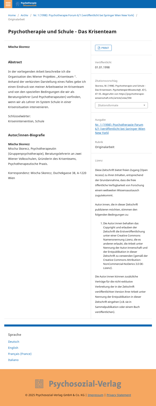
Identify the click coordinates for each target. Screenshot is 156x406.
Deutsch (13, 342)
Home (12, 15)
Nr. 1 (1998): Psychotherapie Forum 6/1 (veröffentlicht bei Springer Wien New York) (83, 15)
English (13, 348)
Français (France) (19, 354)
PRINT (105, 48)
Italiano (13, 360)
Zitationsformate (108, 105)
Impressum (95, 395)
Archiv (24, 15)
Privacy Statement (119, 395)
